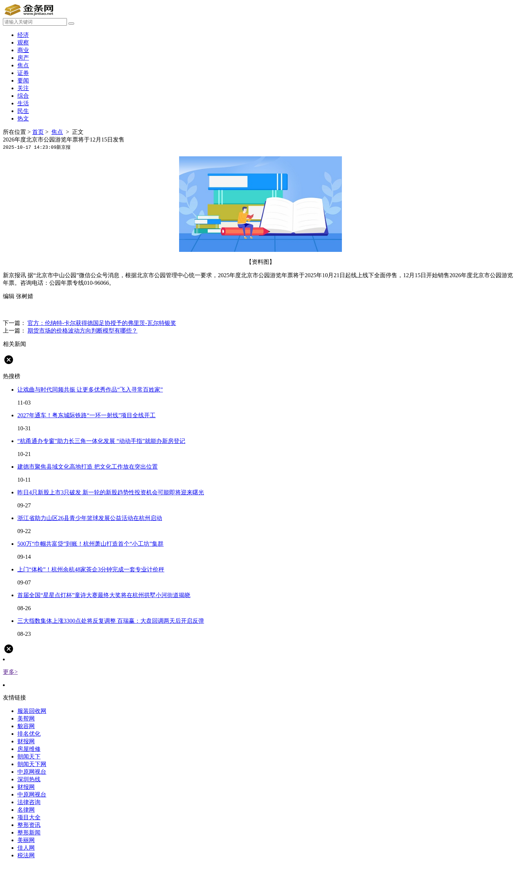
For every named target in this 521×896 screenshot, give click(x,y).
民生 (23, 111)
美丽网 (26, 840)
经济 (23, 35)
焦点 (23, 65)
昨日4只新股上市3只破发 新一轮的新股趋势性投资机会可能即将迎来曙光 (110, 492)
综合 (23, 96)
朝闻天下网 (31, 764)
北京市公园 (104, 310)
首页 (38, 132)
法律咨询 (29, 802)
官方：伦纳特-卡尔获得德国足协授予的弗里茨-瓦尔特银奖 (101, 323)
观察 (23, 42)
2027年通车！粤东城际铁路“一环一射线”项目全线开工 (86, 415)
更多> (10, 672)
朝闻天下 (29, 756)
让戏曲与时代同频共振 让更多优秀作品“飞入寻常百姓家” (90, 389)
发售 (33, 310)
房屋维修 (29, 749)
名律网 (26, 810)
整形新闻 (29, 832)
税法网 (26, 855)
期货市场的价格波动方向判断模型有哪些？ (82, 330)
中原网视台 (31, 772)
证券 (23, 73)
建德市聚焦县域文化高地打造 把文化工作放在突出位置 (87, 467)
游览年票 (76, 310)
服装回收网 (31, 711)
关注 (23, 88)
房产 (23, 58)
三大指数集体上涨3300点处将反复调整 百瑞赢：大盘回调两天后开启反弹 (110, 621)
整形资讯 (29, 825)
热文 (23, 118)
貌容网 (26, 726)
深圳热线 (29, 779)
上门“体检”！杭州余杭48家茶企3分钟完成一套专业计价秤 (90, 569)
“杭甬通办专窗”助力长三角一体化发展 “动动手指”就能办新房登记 (101, 441)
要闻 (23, 80)
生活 (23, 103)
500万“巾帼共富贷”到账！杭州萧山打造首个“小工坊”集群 (90, 544)
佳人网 (26, 848)
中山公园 (52, 310)
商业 (23, 50)
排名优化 (29, 734)
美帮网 (26, 718)
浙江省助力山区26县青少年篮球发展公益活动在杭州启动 (89, 518)
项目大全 (29, 817)
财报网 (26, 741)
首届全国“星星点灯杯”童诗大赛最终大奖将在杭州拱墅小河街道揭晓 (103, 595)
